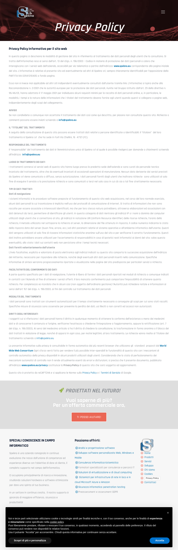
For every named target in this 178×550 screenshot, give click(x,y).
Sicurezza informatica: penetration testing (101, 487)
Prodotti (148, 457)
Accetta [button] (159, 540)
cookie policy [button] (57, 522)
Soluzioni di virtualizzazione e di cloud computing (105, 472)
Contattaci (150, 482)
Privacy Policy (89, 372)
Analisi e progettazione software (96, 448)
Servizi (147, 461)
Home (147, 453)
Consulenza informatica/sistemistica (98, 462)
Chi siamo (149, 469)
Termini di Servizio (110, 372)
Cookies (148, 474)
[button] (168, 513)
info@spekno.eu (45, 338)
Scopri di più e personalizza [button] (30, 540)
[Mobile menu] (163, 12)
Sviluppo (148, 465)
